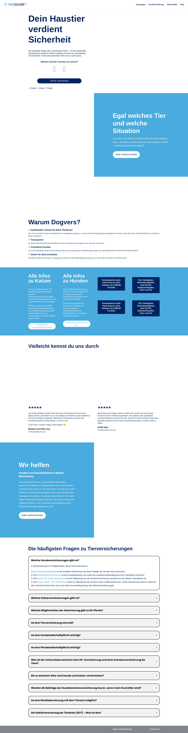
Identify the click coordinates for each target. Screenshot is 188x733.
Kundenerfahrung (156, 4)
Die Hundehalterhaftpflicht (45, 572)
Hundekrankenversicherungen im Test (76, 323)
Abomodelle (172, 4)
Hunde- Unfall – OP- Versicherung (52, 582)
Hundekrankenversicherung (49, 575)
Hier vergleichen (126, 154)
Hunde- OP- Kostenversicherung (51, 578)
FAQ (182, 4)
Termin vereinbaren (59, 81)
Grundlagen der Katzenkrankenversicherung (42, 326)
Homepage (140, 4)
